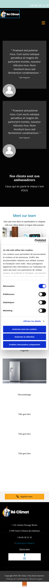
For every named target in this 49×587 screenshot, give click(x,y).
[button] (24, 196)
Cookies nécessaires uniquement (24, 344)
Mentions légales (36, 579)
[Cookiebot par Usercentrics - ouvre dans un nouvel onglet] (35, 241)
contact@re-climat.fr (25, 543)
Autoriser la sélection (24, 337)
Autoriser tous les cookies (24, 329)
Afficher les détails (32, 321)
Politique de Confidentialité (17, 579)
